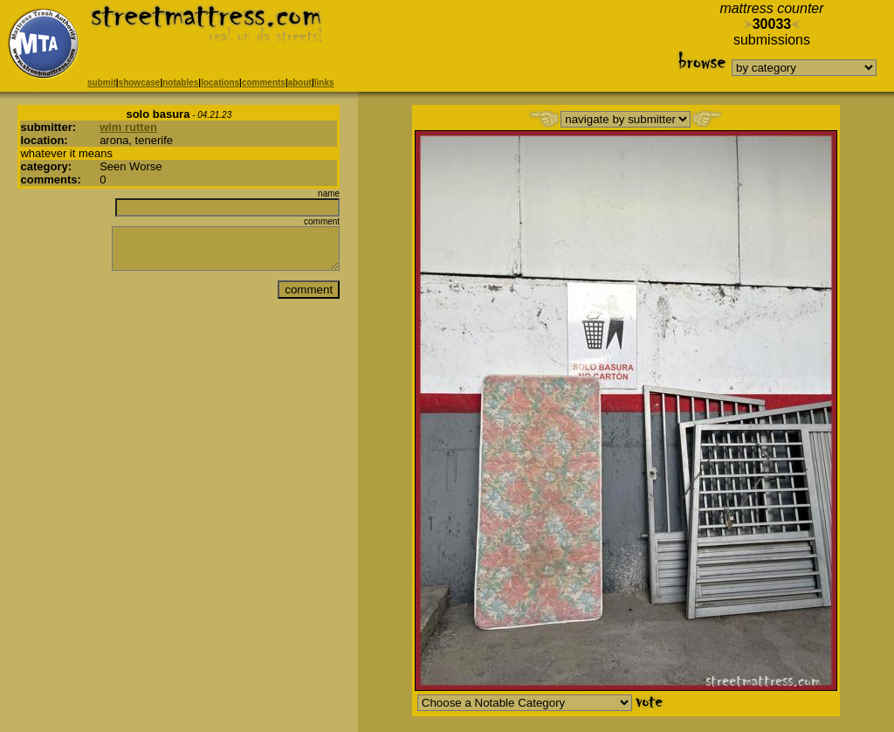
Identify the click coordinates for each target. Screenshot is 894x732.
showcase (140, 82)
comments (263, 82)
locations (220, 82)
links (324, 82)
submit (101, 82)
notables (180, 82)
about (300, 82)
